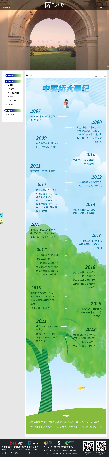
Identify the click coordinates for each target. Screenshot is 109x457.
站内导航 (36, 449)
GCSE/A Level (12, 97)
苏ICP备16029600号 (7, 453)
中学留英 (11, 89)
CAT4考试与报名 (13, 93)
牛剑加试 (11, 105)
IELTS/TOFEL (12, 101)
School (10, 76)
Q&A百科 (11, 115)
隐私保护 (27, 449)
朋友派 (20, 449)
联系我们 (12, 449)
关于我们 (4, 449)
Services (11, 81)
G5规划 (10, 85)
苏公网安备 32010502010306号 (22, 453)
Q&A (10, 111)
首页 (98, 76)
